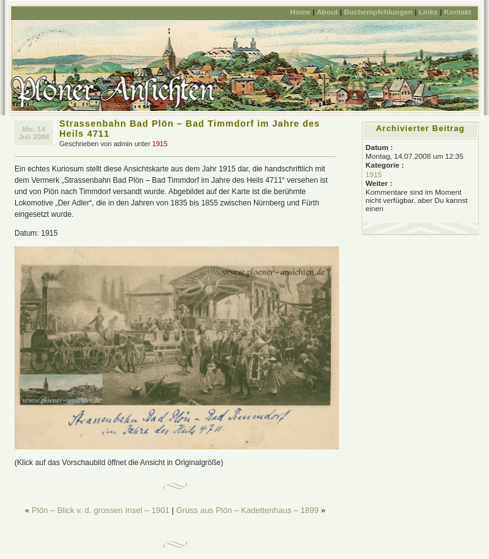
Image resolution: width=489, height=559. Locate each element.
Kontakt (457, 12)
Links (427, 12)
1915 (159, 143)
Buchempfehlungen (378, 12)
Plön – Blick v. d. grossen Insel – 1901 (101, 510)
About (327, 12)
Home (300, 12)
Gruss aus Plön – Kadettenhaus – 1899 (247, 510)
